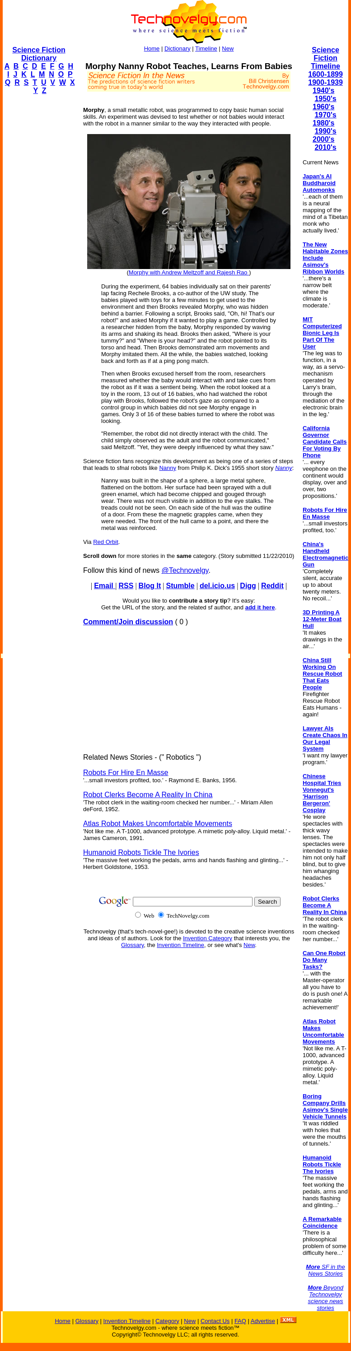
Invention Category (207, 938)
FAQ (240, 1321)
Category (167, 1321)
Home (152, 48)
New (228, 48)
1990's (325, 131)
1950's (325, 98)
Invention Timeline (180, 945)
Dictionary (177, 48)
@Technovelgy (184, 570)
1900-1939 (325, 82)
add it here (260, 607)
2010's (325, 147)
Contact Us (215, 1321)
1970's (325, 115)
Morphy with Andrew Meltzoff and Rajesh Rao (189, 272)
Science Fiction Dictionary (38, 54)
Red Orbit (105, 542)
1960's (323, 107)
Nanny (167, 467)
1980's (323, 123)
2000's (323, 139)
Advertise (263, 1321)
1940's (323, 90)
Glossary (132, 945)
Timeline (206, 48)
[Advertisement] (39, 237)
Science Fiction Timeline (325, 58)
